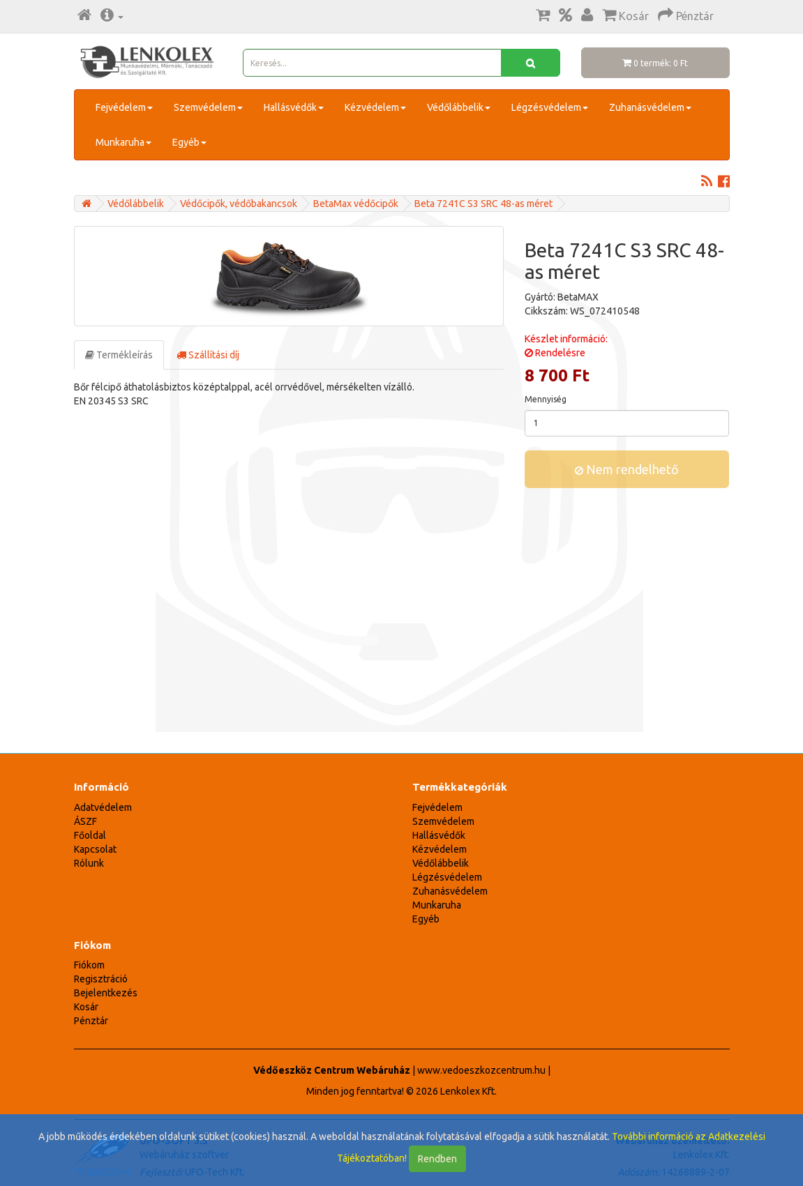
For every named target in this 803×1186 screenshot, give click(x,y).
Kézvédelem (375, 107)
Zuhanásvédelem (650, 107)
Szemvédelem (208, 107)
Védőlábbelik (458, 107)
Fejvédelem (124, 107)
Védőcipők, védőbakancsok (238, 203)
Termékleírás (119, 354)
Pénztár (91, 1020)
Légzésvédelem (549, 107)
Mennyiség (545, 399)
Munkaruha (123, 142)
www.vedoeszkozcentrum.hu (481, 1070)
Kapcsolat (95, 849)
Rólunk (89, 863)
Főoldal (90, 835)
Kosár (86, 1006)
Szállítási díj (208, 354)
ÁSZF (85, 821)
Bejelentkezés (105, 992)
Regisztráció (101, 978)
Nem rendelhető (627, 469)
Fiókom (89, 965)
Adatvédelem (103, 807)
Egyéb (189, 142)
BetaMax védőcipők (355, 203)
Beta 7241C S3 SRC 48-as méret (483, 203)
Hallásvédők (294, 107)
